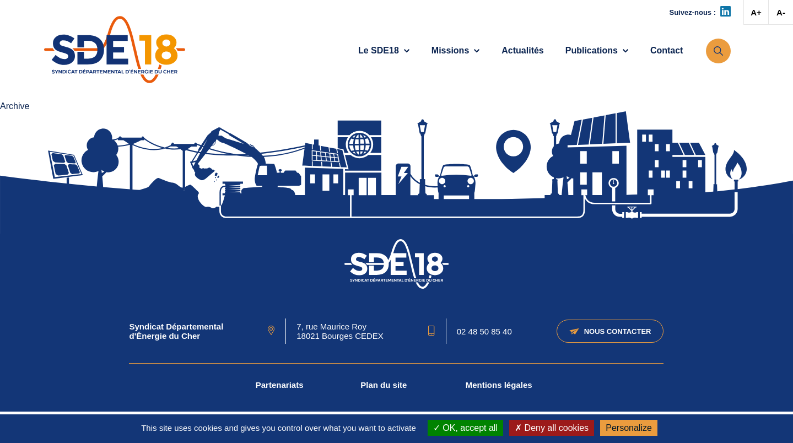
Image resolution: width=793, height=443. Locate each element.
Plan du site (383, 385)
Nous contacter (610, 331)
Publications (597, 50)
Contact (666, 50)
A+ (756, 12)
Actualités (522, 50)
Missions (455, 50)
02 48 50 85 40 (484, 331)
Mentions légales (499, 385)
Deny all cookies (552, 428)
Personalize (629, 428)
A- (780, 12)
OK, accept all (465, 428)
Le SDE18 (384, 50)
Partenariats (280, 385)
